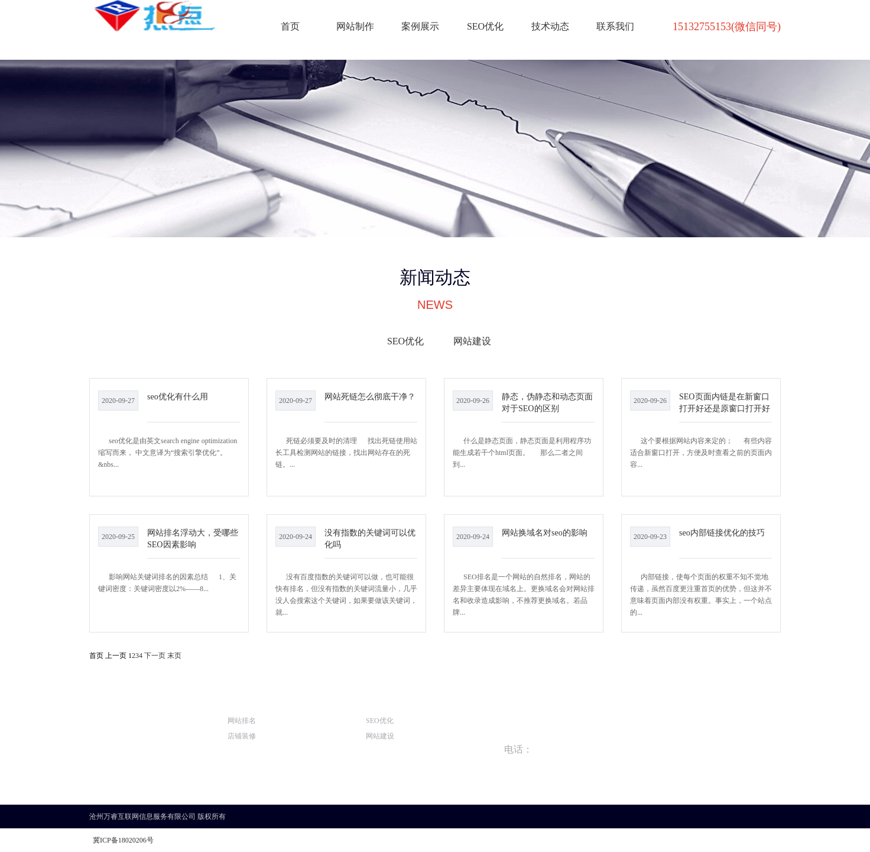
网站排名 (242, 721)
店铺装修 (242, 736)
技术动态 (550, 26)
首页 (290, 26)
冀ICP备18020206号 (123, 840)
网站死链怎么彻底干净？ (369, 396)
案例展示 (420, 26)
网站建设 (472, 341)
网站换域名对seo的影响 (544, 532)
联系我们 (615, 26)
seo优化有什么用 (177, 396)
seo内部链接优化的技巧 (722, 532)
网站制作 (355, 26)
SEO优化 (485, 26)
